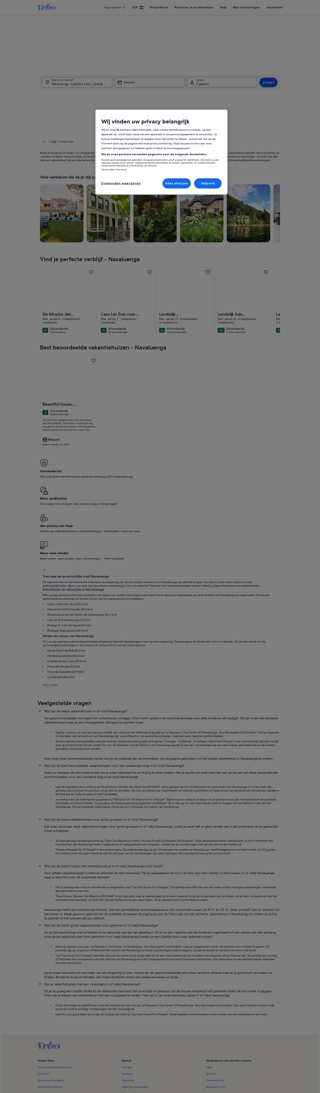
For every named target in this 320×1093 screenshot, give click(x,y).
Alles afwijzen (176, 183)
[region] (161, 152)
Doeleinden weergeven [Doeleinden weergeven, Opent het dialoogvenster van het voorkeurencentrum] (121, 183)
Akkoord (208, 183)
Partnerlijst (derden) (113, 169)
